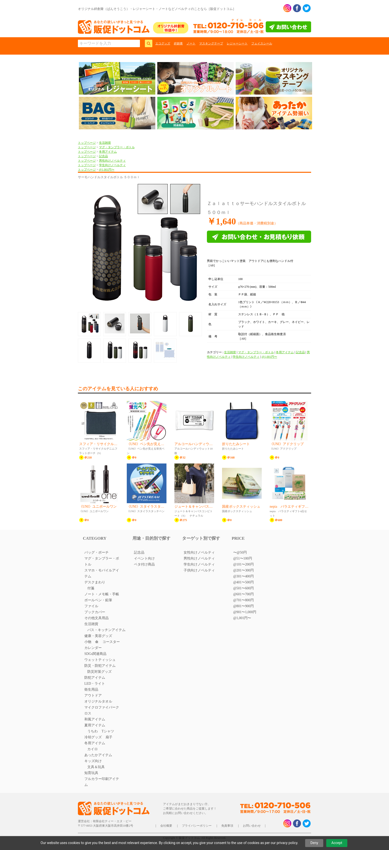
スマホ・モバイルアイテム (101, 573)
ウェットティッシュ (100, 660)
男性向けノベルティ (112, 160)
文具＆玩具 (96, 767)
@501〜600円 (243, 588)
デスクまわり (94, 582)
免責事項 (227, 825)
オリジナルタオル (98, 701)
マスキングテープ (211, 43)
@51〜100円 (242, 558)
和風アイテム (94, 719)
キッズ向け (93, 761)
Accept (336, 843)
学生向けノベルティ (112, 165)
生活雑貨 (105, 142)
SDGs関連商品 (95, 654)
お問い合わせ (252, 825)
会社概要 (166, 825)
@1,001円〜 (106, 169)
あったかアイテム (98, 755)
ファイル (91, 606)
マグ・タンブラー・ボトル (117, 147)
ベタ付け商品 (144, 564)
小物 (87, 642)
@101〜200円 (243, 564)
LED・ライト (94, 683)
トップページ (87, 142)
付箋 (90, 588)
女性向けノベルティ (199, 552)
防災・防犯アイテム (100, 666)
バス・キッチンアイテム (106, 630)
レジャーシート (237, 43)
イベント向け (144, 558)
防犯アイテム (94, 677)
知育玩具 (91, 773)
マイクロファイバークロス (101, 710)
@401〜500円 (243, 582)
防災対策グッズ (99, 671)
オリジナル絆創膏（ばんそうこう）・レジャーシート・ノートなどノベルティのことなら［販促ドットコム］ (157, 9)
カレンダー (93, 648)
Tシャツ (107, 731)
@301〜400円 (243, 576)
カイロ (92, 749)
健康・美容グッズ (98, 636)
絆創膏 (178, 43)
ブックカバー (94, 612)
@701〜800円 (243, 600)
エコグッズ (162, 43)
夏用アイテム (94, 725)
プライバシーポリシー (197, 825)
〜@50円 (240, 552)
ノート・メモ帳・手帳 (101, 594)
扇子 (108, 737)
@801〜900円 (243, 606)
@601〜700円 (243, 594)
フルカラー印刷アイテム (101, 782)
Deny (314, 843)
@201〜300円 (243, 570)
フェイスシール (261, 43)
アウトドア (93, 695)
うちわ (92, 731)
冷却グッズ (93, 737)
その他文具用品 (96, 618)
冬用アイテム (108, 151)
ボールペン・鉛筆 (98, 600)
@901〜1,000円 (244, 612)
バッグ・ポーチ (96, 552)
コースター (111, 642)
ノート (191, 43)
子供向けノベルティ (199, 570)
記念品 (103, 156)
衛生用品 (91, 689)
